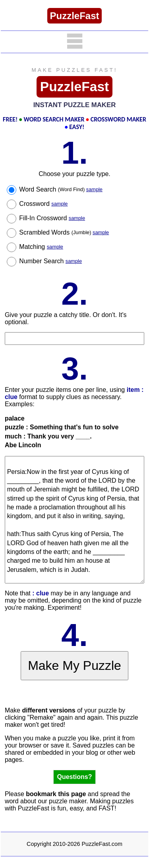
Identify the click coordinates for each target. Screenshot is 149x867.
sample (94, 189)
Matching (41, 246)
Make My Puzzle (74, 665)
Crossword (43, 203)
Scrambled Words (64, 232)
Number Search (50, 261)
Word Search (61, 189)
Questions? (74, 776)
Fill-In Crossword (52, 218)
